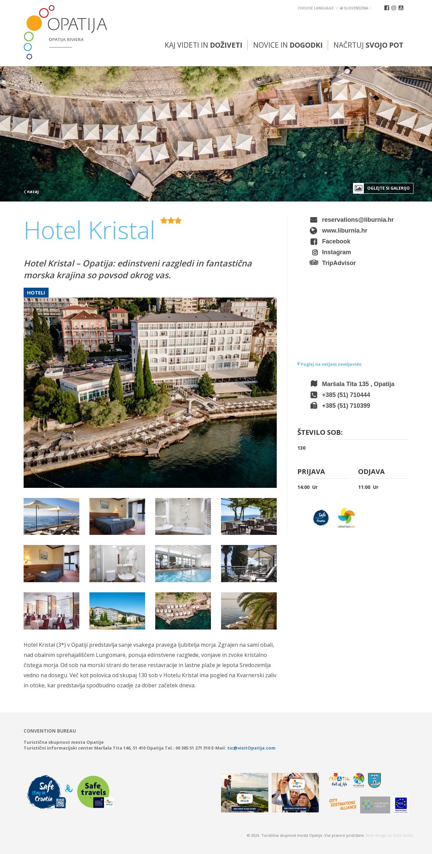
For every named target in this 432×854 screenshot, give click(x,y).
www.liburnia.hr (344, 231)
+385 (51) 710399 (346, 406)
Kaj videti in (203, 45)
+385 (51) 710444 (346, 395)
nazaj (31, 191)
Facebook (336, 241)
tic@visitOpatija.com (251, 748)
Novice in (288, 45)
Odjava (371, 472)
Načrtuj (368, 45)
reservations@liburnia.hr (358, 220)
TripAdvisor (339, 263)
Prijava (311, 472)
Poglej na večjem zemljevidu (329, 364)
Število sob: (320, 433)
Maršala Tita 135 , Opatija (358, 384)
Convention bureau (50, 731)
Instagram (336, 252)
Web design (376, 835)
